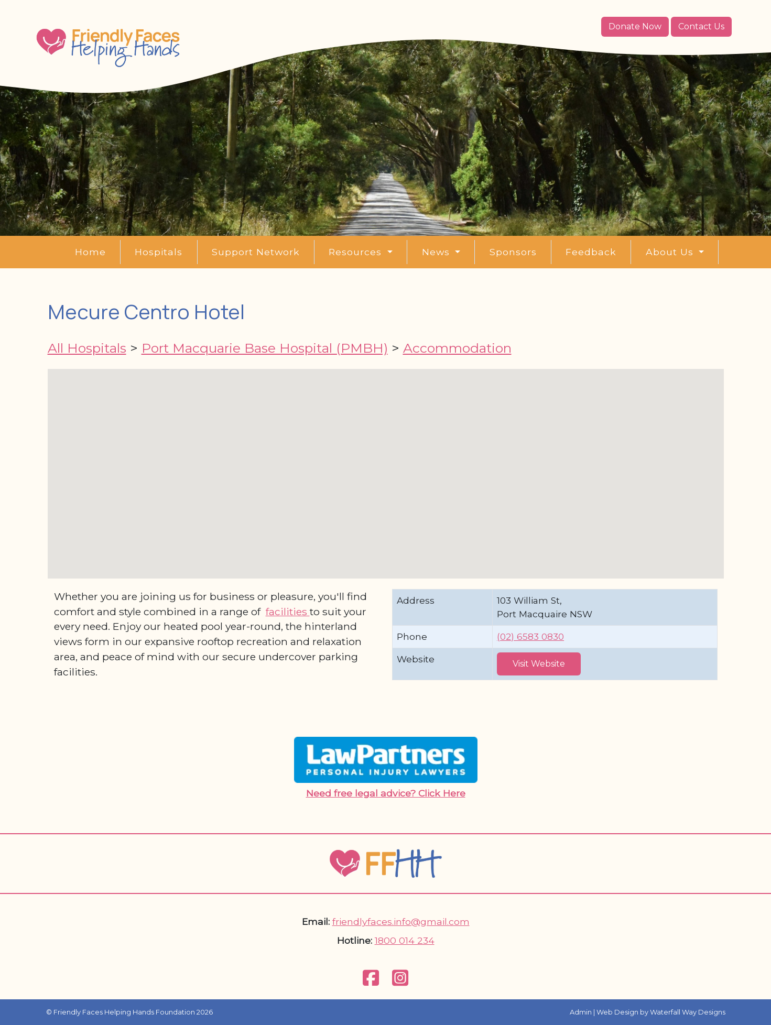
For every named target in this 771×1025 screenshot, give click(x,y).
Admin (581, 1012)
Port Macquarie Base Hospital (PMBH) (265, 348)
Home (90, 251)
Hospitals (158, 251)
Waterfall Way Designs (687, 1012)
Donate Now (635, 26)
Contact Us (701, 26)
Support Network (256, 251)
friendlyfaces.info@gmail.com (401, 921)
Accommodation (457, 348)
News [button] (437, 251)
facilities (288, 611)
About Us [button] (671, 251)
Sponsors (513, 251)
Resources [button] (357, 251)
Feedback (591, 251)
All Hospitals (87, 348)
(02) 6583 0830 (530, 636)
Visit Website (539, 664)
